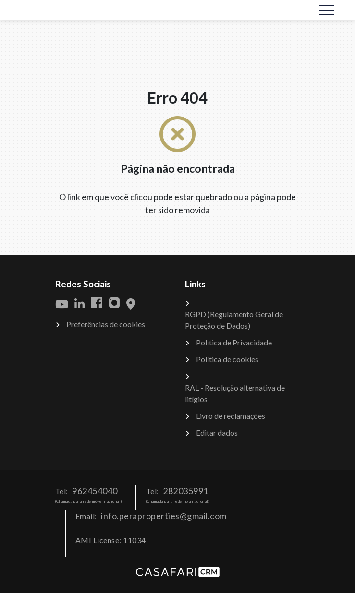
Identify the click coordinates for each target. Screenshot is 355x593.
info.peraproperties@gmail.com (164, 515)
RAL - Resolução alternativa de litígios (235, 393)
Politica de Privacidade (234, 342)
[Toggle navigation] (327, 10)
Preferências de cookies (105, 324)
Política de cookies (227, 359)
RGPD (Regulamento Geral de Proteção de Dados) (234, 319)
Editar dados (217, 432)
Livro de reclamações (230, 415)
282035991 (185, 491)
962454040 (95, 491)
